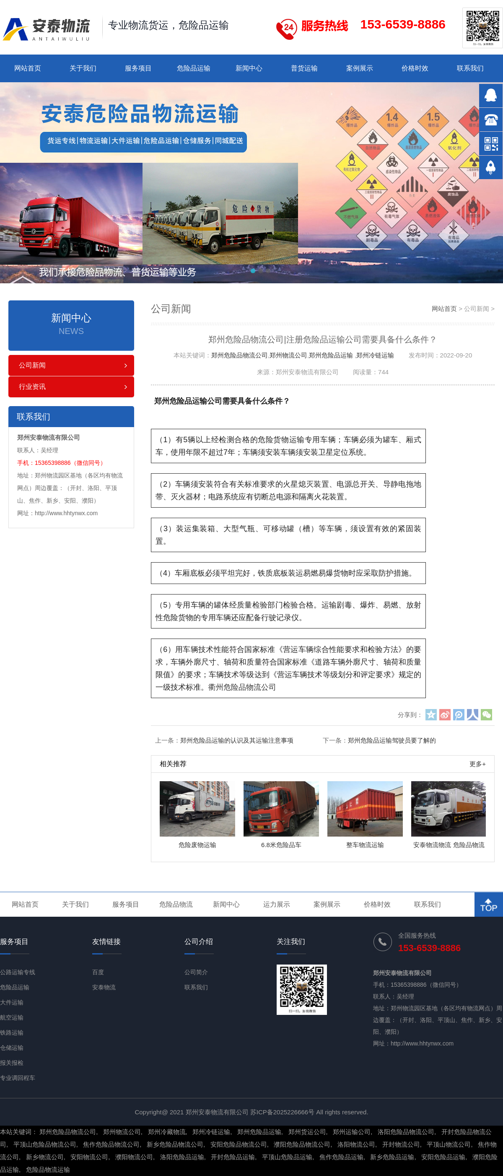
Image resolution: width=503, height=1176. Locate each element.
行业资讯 (32, 386)
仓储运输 (11, 1047)
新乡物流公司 (45, 1156)
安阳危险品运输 (443, 1156)
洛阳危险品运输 (182, 1156)
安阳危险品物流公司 (238, 1144)
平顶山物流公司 (449, 1144)
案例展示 (359, 68)
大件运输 (11, 1002)
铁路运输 (11, 1032)
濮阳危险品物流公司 (302, 1144)
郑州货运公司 (307, 1131)
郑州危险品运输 (331, 355)
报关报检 (11, 1062)
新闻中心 (249, 68)
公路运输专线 (17, 972)
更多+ (477, 763)
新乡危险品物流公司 (175, 1144)
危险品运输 (193, 68)
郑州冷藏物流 (167, 1131)
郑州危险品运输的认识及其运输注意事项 (236, 740)
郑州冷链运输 (375, 355)
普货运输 (304, 68)
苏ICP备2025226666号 (282, 1112)
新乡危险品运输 (392, 1156)
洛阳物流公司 (356, 1144)
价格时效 (415, 68)
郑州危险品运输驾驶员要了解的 (392, 740)
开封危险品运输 (233, 1156)
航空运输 (11, 1017)
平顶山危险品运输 (287, 1156)
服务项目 (138, 68)
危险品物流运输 (48, 1169)
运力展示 (276, 904)
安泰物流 (104, 987)
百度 (98, 972)
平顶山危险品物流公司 (44, 1144)
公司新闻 (32, 365)
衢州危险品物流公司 (242, 687)
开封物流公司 (401, 1144)
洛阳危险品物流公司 (406, 1131)
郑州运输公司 (352, 1131)
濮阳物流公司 (134, 1156)
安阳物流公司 (89, 1156)
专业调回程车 (17, 1077)
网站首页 (27, 68)
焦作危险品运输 (341, 1156)
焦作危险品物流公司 (111, 1144)
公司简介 (196, 972)
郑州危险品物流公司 (239, 355)
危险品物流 (176, 904)
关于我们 (83, 68)
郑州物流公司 (288, 355)
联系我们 (470, 68)
